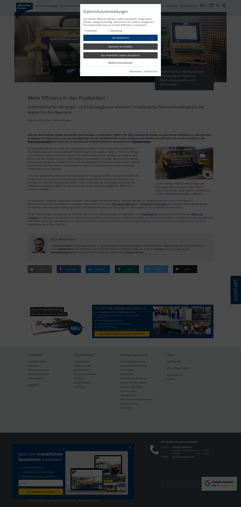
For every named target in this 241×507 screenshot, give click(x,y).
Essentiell (92, 30)
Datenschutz (151, 71)
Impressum (135, 71)
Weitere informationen (120, 62)
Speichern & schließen (120, 46)
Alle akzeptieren (120, 37)
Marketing (116, 30)
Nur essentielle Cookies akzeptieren (120, 55)
